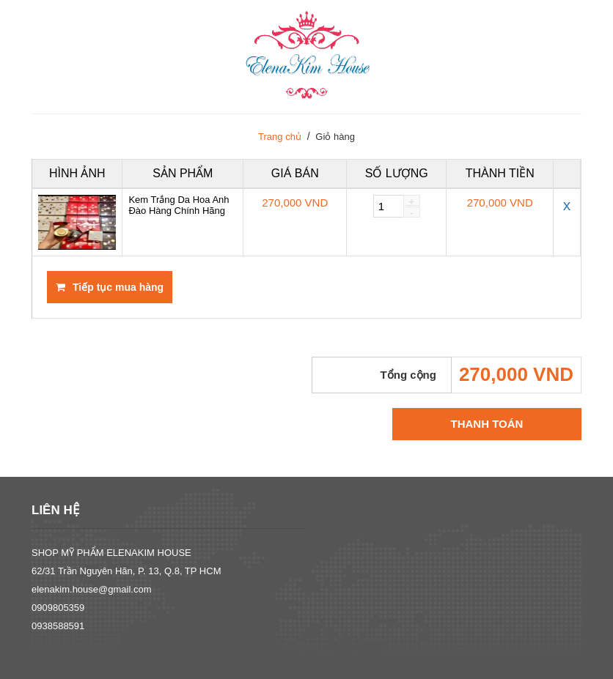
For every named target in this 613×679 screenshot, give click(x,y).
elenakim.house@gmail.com (92, 589)
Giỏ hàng (335, 136)
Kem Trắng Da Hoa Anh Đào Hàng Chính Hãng (178, 204)
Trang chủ (279, 136)
